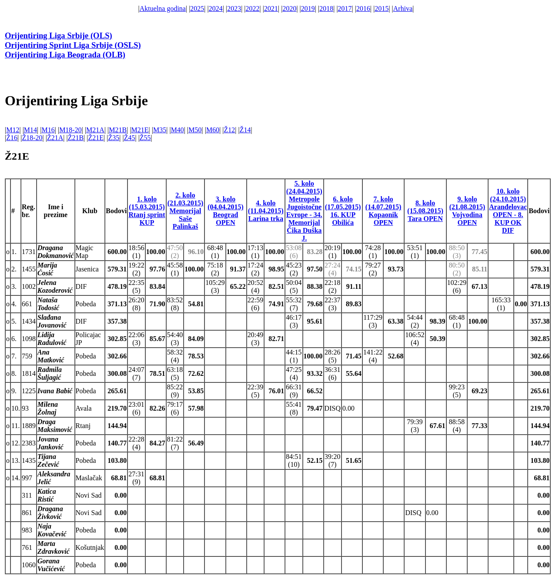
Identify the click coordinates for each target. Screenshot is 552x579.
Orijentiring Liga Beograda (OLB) (65, 54)
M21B (118, 130)
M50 (194, 130)
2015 (381, 8)
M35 (159, 130)
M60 (212, 130)
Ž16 (11, 137)
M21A (95, 130)
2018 (326, 8)
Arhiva (402, 8)
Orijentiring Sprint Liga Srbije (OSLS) (73, 45)
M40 (177, 130)
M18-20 (70, 130)
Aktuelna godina (163, 8)
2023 (234, 8)
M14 (30, 130)
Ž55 (145, 137)
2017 (345, 8)
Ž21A (55, 137)
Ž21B (76, 137)
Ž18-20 (32, 137)
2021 (271, 8)
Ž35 (113, 137)
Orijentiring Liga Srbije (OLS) (58, 35)
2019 (308, 8)
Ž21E (96, 137)
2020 (289, 8)
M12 (12, 130)
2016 (363, 8)
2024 (216, 8)
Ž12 (229, 130)
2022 (253, 8)
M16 (47, 130)
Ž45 (129, 137)
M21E (140, 130)
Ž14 (245, 130)
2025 (197, 8)
